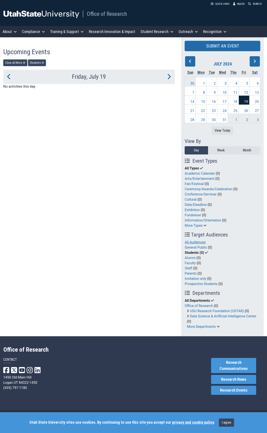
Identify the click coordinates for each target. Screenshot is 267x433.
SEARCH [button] (255, 3)
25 (235, 111)
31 (224, 120)
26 (246, 111)
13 (257, 92)
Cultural (191, 199)
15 (203, 102)
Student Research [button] (156, 31)
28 (192, 120)
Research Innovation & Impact (112, 31)
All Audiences (195, 242)
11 (235, 92)
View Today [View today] (222, 130)
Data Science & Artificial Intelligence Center (223, 316)
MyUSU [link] (239, 3)
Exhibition (192, 210)
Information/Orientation (203, 220)
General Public (196, 247)
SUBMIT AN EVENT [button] (222, 46)
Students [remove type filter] (37, 62)
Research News (233, 379)
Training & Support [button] (67, 31)
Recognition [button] (214, 31)
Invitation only (195, 279)
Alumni (190, 258)
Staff (188, 268)
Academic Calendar (200, 173)
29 (203, 120)
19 (246, 102)
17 (224, 102)
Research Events (233, 390)
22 (203, 111)
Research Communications (234, 365)
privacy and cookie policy (193, 422)
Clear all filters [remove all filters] (15, 62)
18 (235, 102)
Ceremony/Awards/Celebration (208, 189)
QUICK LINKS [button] (220, 3)
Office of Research (107, 14)
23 (214, 111)
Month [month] (247, 150)
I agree (226, 422)
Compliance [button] (33, 31)
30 (192, 83)
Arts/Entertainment (199, 179)
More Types (194, 225)
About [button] (10, 31)
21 (192, 111)
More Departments (201, 327)
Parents (191, 273)
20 (257, 102)
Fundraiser (193, 215)
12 (246, 92)
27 (257, 111)
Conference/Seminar (201, 194)
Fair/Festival (194, 184)
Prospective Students (201, 284)
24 (224, 111)
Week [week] (221, 150)
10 (224, 92)
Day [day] (196, 150)
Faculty (190, 263)
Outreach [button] (188, 31)
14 (192, 102)
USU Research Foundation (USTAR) (217, 311)
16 (214, 102)
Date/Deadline (196, 205)
